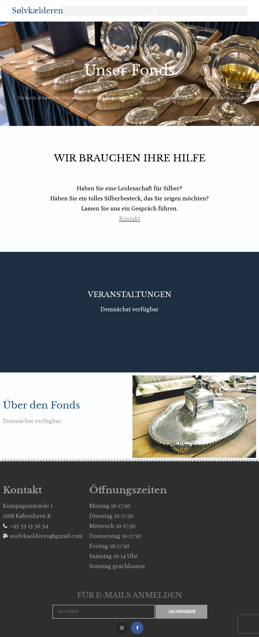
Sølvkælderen (37, 10)
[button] (154, 11)
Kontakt (129, 218)
